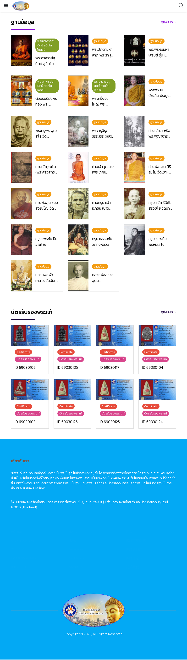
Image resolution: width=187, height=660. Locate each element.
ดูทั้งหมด (167, 22)
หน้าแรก (16, 532)
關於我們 (132, 567)
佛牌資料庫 (134, 549)
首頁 (129, 532)
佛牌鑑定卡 (134, 558)
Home (73, 532)
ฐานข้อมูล (17, 549)
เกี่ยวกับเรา (18, 567)
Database (76, 549)
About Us (76, 567)
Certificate (77, 558)
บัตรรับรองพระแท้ (23, 558)
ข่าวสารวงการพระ (23, 540)
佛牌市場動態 (136, 540)
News (72, 540)
